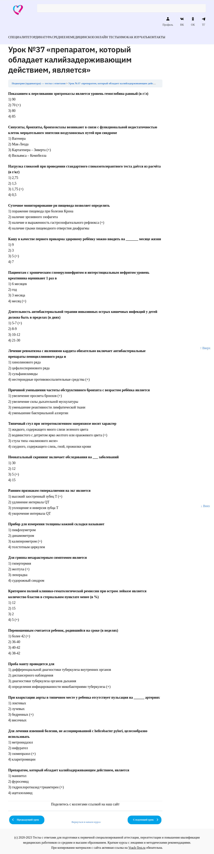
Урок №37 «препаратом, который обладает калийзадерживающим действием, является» (121, 81)
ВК (182, 21)
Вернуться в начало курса (86, 819)
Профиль (168, 21)
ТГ (203, 21)
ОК (193, 21)
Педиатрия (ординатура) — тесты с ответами (38, 81)
